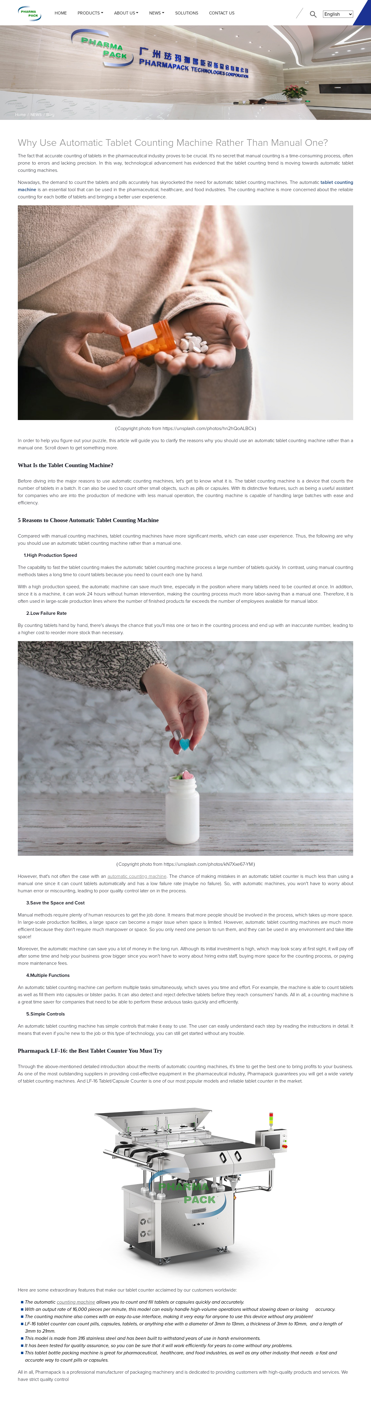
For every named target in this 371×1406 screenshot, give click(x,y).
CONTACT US (221, 13)
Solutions (186, 13)
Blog (50, 114)
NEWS (155, 13)
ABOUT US (124, 13)
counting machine (76, 1302)
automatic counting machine (137, 876)
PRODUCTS (89, 13)
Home (61, 13)
